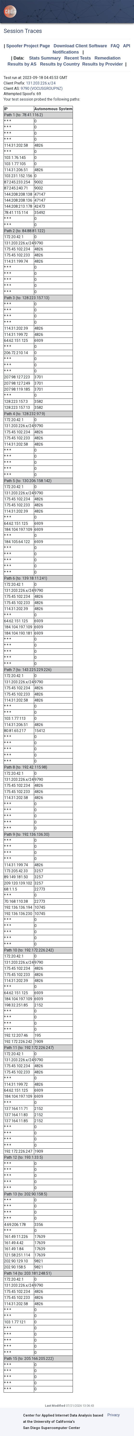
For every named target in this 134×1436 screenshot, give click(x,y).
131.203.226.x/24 (41, 83)
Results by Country (60, 64)
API (126, 45)
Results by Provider (102, 64)
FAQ (115, 45)
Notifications (66, 52)
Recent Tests (77, 58)
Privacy (113, 1415)
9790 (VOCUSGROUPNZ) (42, 88)
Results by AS (21, 64)
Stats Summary (45, 58)
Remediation (108, 58)
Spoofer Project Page (28, 45)
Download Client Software (80, 45)
